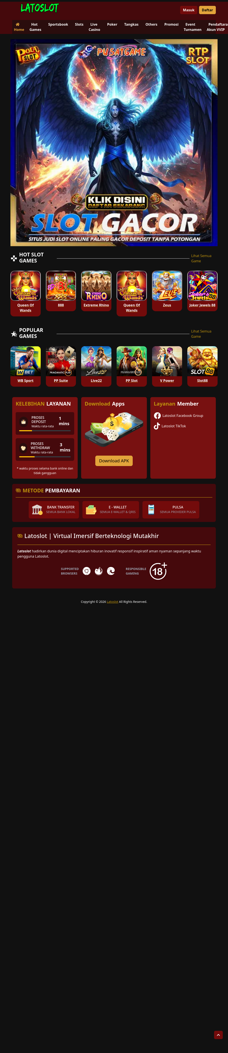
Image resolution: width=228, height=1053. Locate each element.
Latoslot (112, 602)
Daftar (207, 10)
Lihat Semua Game (201, 258)
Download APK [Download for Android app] (114, 461)
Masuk (188, 10)
